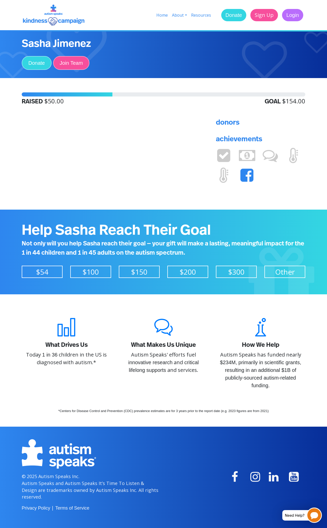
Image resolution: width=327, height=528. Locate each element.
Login (292, 15)
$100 (91, 272)
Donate (234, 15)
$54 (42, 272)
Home (162, 15)
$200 (188, 272)
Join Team (71, 63)
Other (285, 272)
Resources (201, 15)
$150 (139, 272)
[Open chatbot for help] (298, 515)
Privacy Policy (36, 508)
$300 (236, 272)
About (178, 15)
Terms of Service (72, 508)
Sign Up (264, 15)
